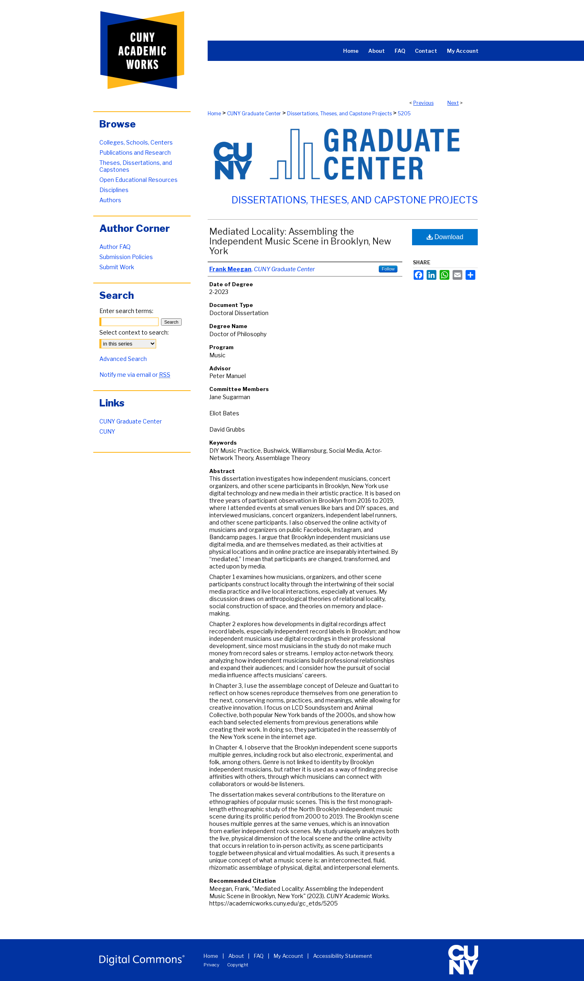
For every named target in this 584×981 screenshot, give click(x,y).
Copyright (237, 965)
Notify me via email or (134, 374)
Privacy (211, 965)
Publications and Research (135, 152)
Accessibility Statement (342, 956)
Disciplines (114, 189)
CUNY (107, 431)
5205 (404, 113)
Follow (388, 268)
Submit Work (116, 267)
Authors (110, 200)
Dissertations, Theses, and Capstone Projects (339, 113)
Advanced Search (123, 358)
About (236, 956)
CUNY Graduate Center (254, 113)
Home (214, 113)
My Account (288, 956)
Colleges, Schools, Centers (136, 142)
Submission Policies (126, 256)
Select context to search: (134, 332)
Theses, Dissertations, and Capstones (135, 166)
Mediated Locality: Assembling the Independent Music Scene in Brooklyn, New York (300, 241)
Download (445, 236)
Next (453, 103)
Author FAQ (115, 246)
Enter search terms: (126, 310)
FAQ (259, 956)
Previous (423, 103)
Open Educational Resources (138, 179)
